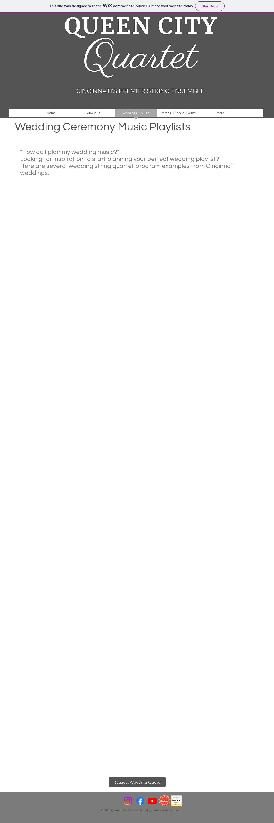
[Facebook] (140, 800)
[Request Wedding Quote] (137, 782)
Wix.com (174, 810)
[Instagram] (128, 800)
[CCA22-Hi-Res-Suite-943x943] (176, 800)
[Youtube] (152, 800)
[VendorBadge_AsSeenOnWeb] (164, 800)
